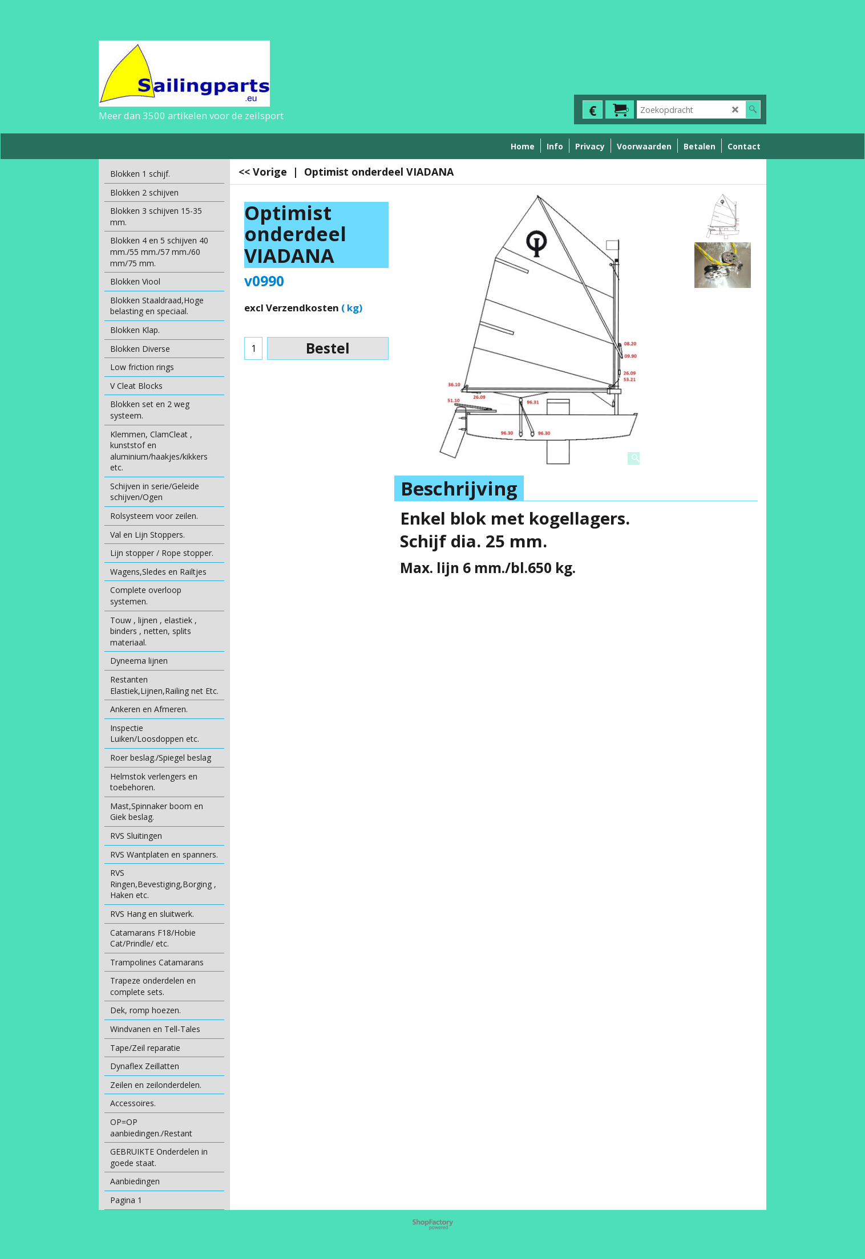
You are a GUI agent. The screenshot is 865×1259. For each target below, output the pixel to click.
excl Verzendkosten (291, 307)
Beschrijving (459, 488)
